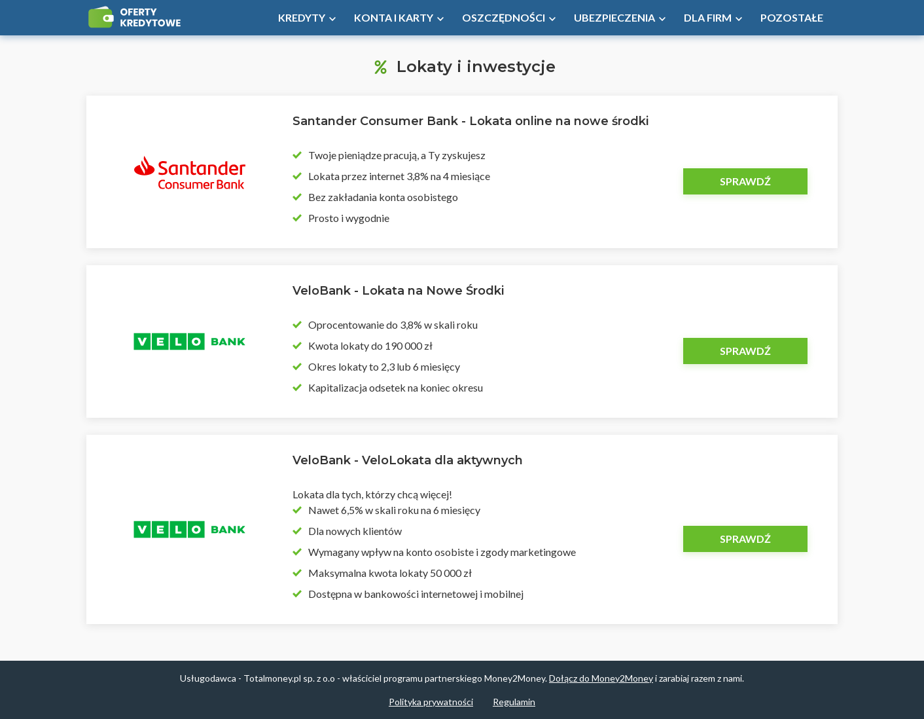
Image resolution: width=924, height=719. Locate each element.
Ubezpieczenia (614, 17)
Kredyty (301, 17)
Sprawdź (745, 181)
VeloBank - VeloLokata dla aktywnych (408, 460)
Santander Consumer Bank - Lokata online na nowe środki (471, 121)
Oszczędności (503, 17)
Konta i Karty (393, 17)
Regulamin (514, 701)
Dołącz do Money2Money (601, 678)
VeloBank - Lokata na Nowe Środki (398, 291)
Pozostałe (791, 17)
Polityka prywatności (431, 701)
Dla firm (708, 17)
